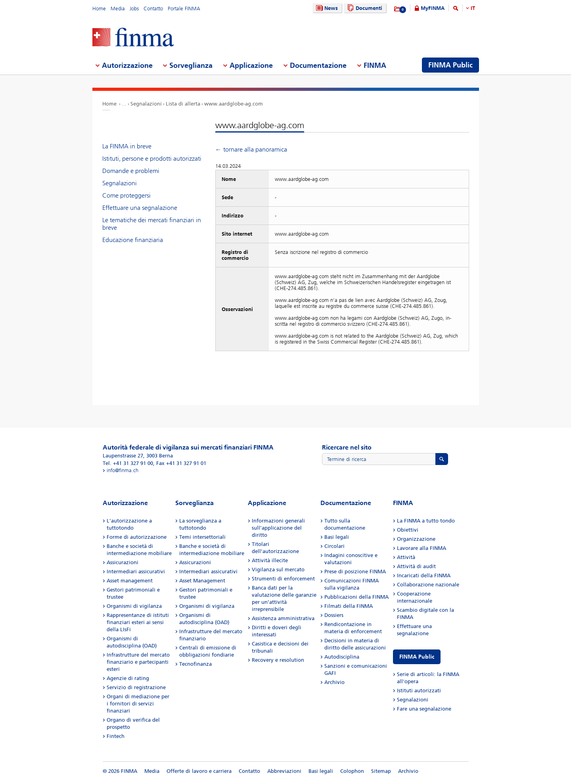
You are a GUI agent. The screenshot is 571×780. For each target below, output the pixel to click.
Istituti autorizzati (419, 691)
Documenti (363, 8)
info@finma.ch (122, 470)
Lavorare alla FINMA (421, 548)
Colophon (352, 771)
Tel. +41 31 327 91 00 (128, 463)
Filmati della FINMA (348, 606)
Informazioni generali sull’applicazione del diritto (278, 528)
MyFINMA (433, 8)
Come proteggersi (126, 195)
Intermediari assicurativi (136, 571)
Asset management (130, 581)
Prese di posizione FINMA (355, 571)
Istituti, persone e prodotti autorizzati (151, 158)
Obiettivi (407, 530)
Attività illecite (270, 560)
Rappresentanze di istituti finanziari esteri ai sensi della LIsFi (138, 622)
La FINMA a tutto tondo (426, 521)
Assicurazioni (122, 562)
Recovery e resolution (278, 660)
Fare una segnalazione (424, 709)
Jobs (134, 9)
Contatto (153, 9)
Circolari (334, 546)
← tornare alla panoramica (251, 149)
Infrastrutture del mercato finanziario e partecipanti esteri (138, 662)
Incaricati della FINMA (423, 575)
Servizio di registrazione (136, 687)
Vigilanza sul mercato (278, 570)
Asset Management (202, 581)
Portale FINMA (184, 9)
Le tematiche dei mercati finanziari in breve (151, 223)
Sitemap (381, 771)
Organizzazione (416, 539)
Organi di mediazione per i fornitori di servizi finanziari (138, 704)
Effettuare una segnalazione (139, 207)
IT (473, 8)
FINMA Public (416, 656)
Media (118, 9)
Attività (406, 557)
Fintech (116, 736)
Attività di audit (416, 566)
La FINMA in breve (126, 146)
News (326, 8)
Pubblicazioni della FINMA (356, 597)
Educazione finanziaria (132, 240)
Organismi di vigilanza (134, 606)
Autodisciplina (341, 657)
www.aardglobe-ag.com (233, 104)
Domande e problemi (130, 171)
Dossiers (333, 615)
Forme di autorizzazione (137, 537)
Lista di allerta (183, 104)
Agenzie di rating (128, 678)
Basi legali (336, 537)
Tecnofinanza (195, 664)
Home (99, 9)
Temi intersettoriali (202, 537)
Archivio (334, 682)
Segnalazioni (146, 104)
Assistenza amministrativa (283, 618)
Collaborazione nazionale (428, 585)
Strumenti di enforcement (283, 579)
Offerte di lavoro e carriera (199, 771)
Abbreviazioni (284, 771)
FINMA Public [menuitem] (450, 65)
